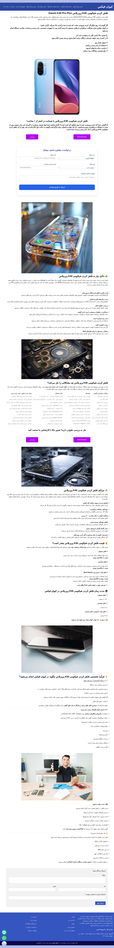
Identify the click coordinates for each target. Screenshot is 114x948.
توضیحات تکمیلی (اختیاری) (88, 173)
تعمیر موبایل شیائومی (66, 6)
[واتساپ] (4, 938)
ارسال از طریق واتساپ (57, 187)
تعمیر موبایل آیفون (78, 6)
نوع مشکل (92, 164)
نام (105, 886)
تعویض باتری (71, 927)
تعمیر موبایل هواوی (31, 6)
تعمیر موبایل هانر (41, 6)
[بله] (4, 932)
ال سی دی (71, 920)
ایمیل (54, 886)
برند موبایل (92, 155)
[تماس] (4, 943)
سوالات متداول (32, 930)
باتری (73, 917)
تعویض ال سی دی (20, 6)
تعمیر (73, 923)
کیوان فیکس (105, 6)
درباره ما (12, 6)
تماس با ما (6, 6)
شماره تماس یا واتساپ (50, 164)
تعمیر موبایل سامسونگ (53, 6)
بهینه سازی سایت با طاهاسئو (44, 943)
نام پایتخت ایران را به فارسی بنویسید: (95, 894)
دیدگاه (104, 875)
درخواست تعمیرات (31, 927)
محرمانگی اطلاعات (31, 923)
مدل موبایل (53, 155)
